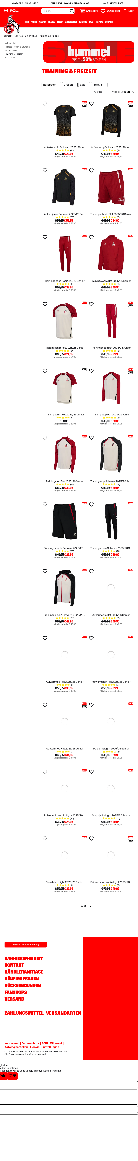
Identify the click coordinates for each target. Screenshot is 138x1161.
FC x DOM (10, 57)
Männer (42, 22)
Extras (99, 22)
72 (132, 91)
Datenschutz (30, 1043)
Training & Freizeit (14, 54)
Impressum (12, 1043)
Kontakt (14, 965)
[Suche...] (58, 11)
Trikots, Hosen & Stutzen (17, 46)
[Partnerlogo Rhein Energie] (97, 928)
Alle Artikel (10, 43)
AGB (45, 1043)
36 (128, 91)
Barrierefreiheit (24, 958)
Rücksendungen (23, 985)
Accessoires (71, 22)
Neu (27, 22)
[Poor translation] (12, 1076)
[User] (128, 11)
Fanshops (16, 992)
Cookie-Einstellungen (44, 1047)
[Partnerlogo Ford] (14, 928)
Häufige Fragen (22, 979)
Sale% (91, 22)
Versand (14, 999)
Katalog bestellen (16, 1047)
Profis (34, 22)
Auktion (109, 22)
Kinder (60, 22)
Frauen (51, 22)
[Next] (94, 905)
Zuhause (83, 22)
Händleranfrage (24, 972)
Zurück (7, 36)
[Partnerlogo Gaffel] (41, 928)
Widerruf (56, 1043)
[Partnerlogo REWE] (69, 928)
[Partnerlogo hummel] (124, 928)
